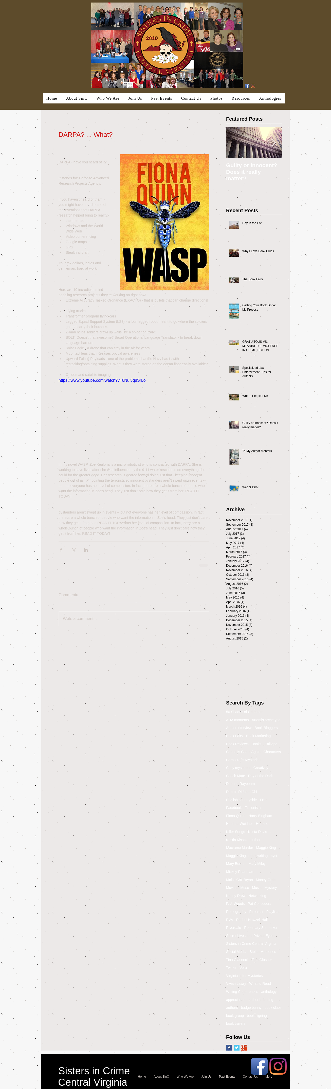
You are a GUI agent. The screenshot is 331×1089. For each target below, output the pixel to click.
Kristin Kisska (236, 840)
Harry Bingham (260, 816)
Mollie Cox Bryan (239, 880)
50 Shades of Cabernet (244, 712)
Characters (272, 752)
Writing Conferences (242, 992)
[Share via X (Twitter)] (73, 549)
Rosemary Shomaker (261, 928)
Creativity (260, 768)
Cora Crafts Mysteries (243, 760)
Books (257, 744)
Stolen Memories (262, 952)
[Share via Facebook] (61, 549)
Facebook (234, 808)
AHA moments (237, 720)
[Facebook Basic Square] (229, 1048)
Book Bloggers (266, 728)
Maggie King (266, 848)
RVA (229, 920)
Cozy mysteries (238, 768)
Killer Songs (235, 832)
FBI (262, 800)
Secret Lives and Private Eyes (249, 936)
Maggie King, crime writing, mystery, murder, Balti (254, 856)
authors (232, 1008)
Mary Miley (257, 864)
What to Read (260, 983)
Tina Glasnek (262, 960)
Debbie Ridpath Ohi (241, 792)
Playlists (272, 912)
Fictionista (253, 808)
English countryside (241, 800)
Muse (244, 888)
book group (235, 1016)
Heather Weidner (239, 824)
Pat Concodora (259, 904)
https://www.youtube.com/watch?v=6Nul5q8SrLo (102, 380)
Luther (255, 840)
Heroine (262, 824)
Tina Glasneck (237, 960)
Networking (257, 896)
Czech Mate (235, 776)
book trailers (235, 1023)
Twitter (231, 968)
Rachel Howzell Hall (252, 920)
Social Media (236, 952)
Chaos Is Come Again (243, 752)
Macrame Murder (239, 848)
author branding (260, 1000)
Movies (231, 888)
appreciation (235, 1000)
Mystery (270, 888)
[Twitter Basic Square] (237, 1048)
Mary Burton (235, 864)
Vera (243, 968)
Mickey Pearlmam (240, 872)
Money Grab (265, 880)
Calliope (271, 744)
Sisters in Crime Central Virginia (251, 944)
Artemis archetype (266, 720)
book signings (258, 1016)
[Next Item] (273, 142)
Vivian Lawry (236, 983)
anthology (269, 992)
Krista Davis (257, 832)
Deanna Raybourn (240, 784)
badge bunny (251, 1008)
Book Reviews (237, 744)
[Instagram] (253, 86)
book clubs (273, 1008)
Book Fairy (234, 736)
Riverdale (233, 928)
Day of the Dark (260, 776)
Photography (236, 912)
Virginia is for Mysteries (244, 976)
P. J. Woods (235, 904)
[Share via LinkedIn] (85, 549)
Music (257, 888)
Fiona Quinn (235, 816)
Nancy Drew (235, 896)
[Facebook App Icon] (247, 86)
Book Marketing (258, 736)
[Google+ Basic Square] (244, 1048)
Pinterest (256, 912)
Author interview (238, 728)
